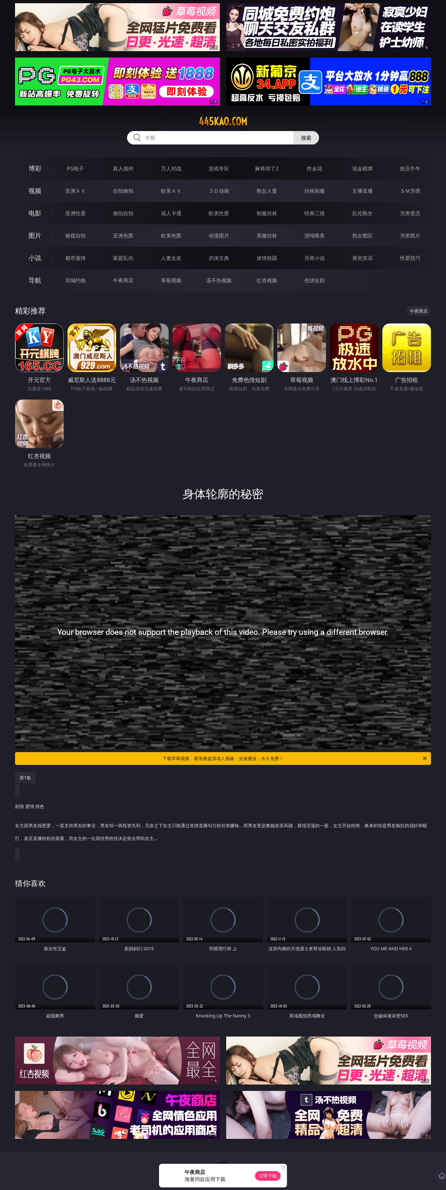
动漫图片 (219, 235)
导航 (34, 280)
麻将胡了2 (266, 168)
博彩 (34, 168)
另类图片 (410, 235)
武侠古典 (219, 257)
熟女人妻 (267, 190)
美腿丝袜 (267, 235)
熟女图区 (362, 235)
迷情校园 (267, 257)
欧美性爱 (219, 213)
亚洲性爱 (75, 213)
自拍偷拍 (123, 190)
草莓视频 (171, 280)
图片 (34, 235)
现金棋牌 (362, 168)
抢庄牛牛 (410, 168)
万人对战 (171, 168)
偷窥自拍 (75, 235)
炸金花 (314, 168)
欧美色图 (171, 235)
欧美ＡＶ (171, 190)
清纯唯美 (314, 235)
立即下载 (268, 1176)
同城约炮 (75, 280)
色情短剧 (314, 280)
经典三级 (314, 213)
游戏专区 (219, 168)
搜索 (306, 137)
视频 (34, 190)
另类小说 (314, 257)
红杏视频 (267, 280)
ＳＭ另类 (410, 190)
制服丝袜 (267, 213)
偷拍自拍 (123, 213)
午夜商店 (123, 280)
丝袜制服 (314, 190)
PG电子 (75, 168)
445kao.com (223, 121)
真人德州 (123, 168)
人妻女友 (171, 257)
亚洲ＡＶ (75, 190)
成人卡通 (171, 213)
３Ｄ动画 (219, 190)
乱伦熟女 (362, 213)
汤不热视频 (219, 280)
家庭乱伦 (123, 257)
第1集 (25, 777)
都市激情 (75, 257)
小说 (34, 257)
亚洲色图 (123, 235)
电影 (34, 213)
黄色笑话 (362, 257)
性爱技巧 (410, 257)
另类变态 (410, 213)
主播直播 (362, 190)
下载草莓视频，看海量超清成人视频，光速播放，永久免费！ (295, 758)
